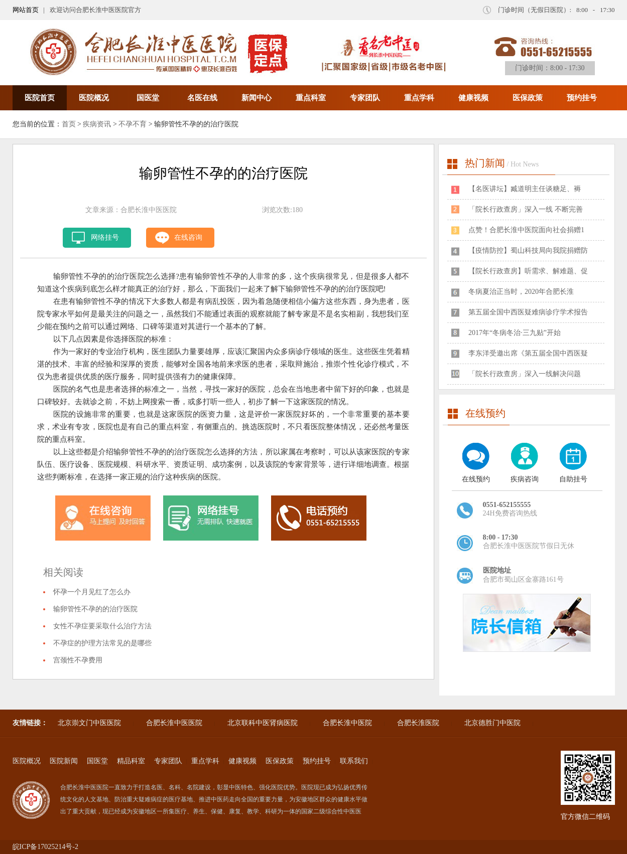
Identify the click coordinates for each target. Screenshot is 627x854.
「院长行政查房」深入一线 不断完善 (525, 209)
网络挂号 (105, 237)
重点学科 (419, 98)
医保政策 (528, 98)
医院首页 (40, 98)
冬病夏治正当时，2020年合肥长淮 (521, 291)
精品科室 (131, 761)
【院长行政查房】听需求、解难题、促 (528, 271)
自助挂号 (573, 479)
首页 (69, 124)
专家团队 (365, 98)
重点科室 (311, 98)
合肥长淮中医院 (347, 723)
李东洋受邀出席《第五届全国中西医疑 (528, 353)
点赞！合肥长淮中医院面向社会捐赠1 (526, 230)
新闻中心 (256, 98)
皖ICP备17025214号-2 (45, 846)
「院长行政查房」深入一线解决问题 (524, 374)
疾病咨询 (525, 479)
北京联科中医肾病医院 (262, 723)
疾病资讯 (97, 124)
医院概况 (94, 98)
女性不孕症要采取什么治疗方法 (102, 626)
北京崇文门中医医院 (89, 723)
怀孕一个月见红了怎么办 (92, 592)
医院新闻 (64, 761)
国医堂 (148, 98)
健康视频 (473, 98)
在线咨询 (188, 237)
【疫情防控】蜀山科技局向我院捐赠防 (528, 250)
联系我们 (354, 761)
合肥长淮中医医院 (174, 723)
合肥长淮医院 (418, 723)
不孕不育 (132, 124)
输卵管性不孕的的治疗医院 (95, 609)
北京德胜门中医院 (492, 723)
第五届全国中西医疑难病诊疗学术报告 (528, 312)
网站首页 (26, 10)
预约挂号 (582, 98)
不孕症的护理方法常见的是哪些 (102, 643)
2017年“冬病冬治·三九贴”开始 (514, 332)
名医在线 (202, 98)
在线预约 (476, 479)
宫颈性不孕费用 (77, 660)
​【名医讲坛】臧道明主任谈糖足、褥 (524, 189)
